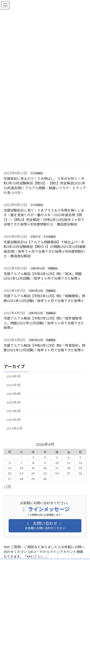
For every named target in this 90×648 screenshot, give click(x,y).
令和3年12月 (38, 268)
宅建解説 (52, 268)
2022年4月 (13, 394)
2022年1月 (13, 420)
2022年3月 (13, 402)
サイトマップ (12, 572)
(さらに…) (40, 556)
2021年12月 (14, 428)
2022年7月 (13, 385)
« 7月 (7, 486)
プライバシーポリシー (18, 563)
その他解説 (37, 173)
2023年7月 (13, 376)
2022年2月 (13, 411)
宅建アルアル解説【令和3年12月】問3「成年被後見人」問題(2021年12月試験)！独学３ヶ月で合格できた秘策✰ (44, 323)
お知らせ (35, 236)
